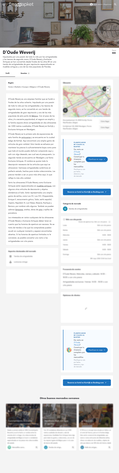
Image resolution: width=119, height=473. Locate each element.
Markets (18, 87)
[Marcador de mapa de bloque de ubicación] (104, 89)
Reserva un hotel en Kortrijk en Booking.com (86, 192)
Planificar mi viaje (97, 159)
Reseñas (25, 73)
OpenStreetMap (98, 116)
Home (10, 87)
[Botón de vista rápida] (36, 447)
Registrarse (108, 4)
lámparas (19, 209)
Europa (25, 87)
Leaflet (88, 116)
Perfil (7, 73)
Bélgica (33, 87)
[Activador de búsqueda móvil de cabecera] (115, 4)
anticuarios (26, 137)
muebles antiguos (44, 186)
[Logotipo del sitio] (21, 4)
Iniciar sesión (97, 4)
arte (40, 209)
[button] (67, 112)
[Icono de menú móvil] (3, 4)
